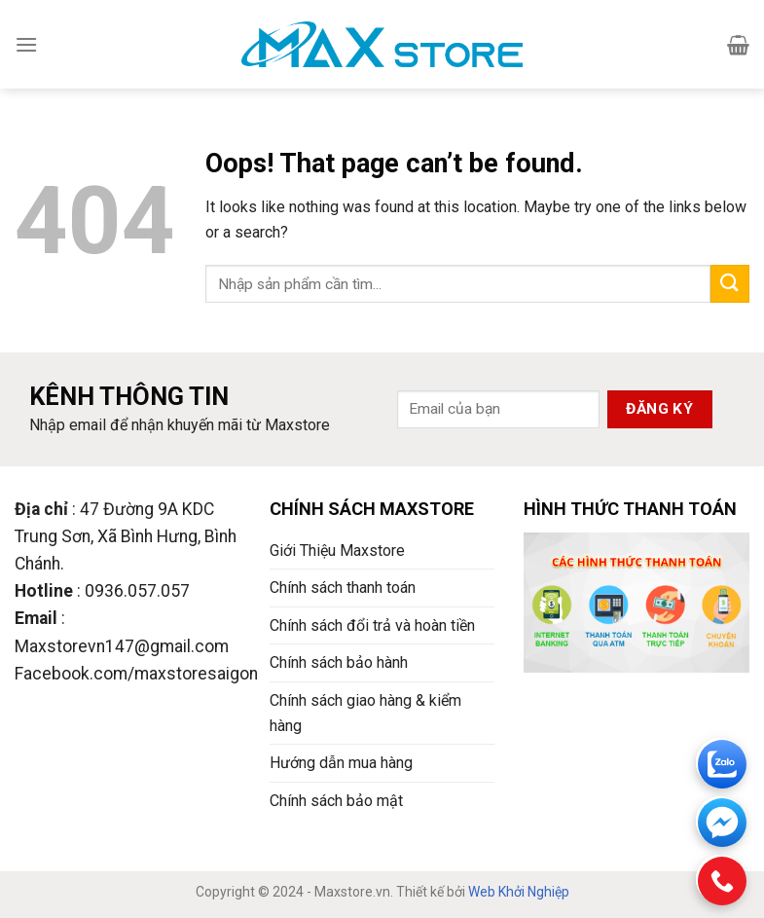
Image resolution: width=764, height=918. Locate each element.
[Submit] (729, 284)
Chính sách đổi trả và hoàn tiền (372, 625)
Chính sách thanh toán (343, 587)
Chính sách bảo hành (339, 662)
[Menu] (26, 44)
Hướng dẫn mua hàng (341, 762)
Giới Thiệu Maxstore (337, 550)
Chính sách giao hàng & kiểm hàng (365, 713)
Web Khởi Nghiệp (518, 892)
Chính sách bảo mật (336, 800)
